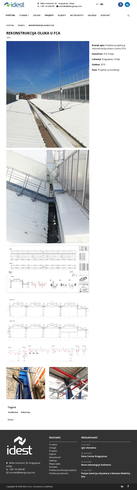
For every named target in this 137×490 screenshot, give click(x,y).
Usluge (37, 15)
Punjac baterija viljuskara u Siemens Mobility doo (105, 475)
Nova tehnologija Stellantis (96, 464)
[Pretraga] (127, 15)
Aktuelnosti (76, 15)
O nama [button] (23, 15)
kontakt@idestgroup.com (70, 6)
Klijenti (62, 15)
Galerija (92, 15)
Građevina (12, 412)
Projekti (49, 15)
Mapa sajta (54, 463)
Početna (10, 15)
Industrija (25, 412)
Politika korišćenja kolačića (62, 470)
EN (101, 4)
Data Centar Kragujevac (94, 456)
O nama (53, 444)
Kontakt (105, 15)
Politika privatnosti (58, 473)
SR (98, 4)
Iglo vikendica (88, 447)
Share (11, 419)
